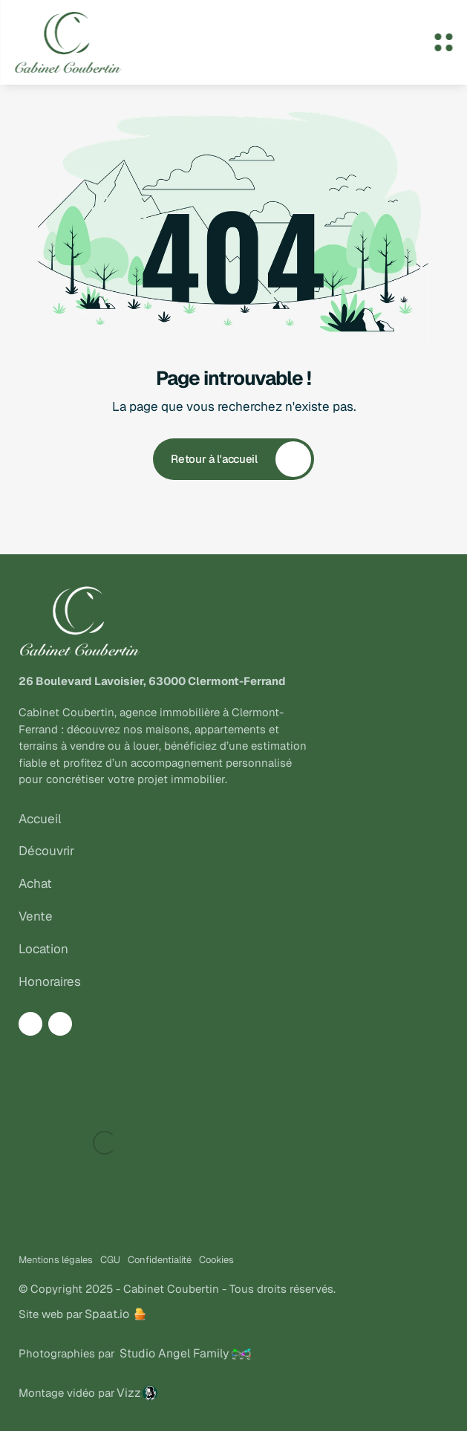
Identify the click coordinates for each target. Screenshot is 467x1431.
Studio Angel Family (174, 1353)
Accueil (40, 819)
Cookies (216, 1259)
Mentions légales (56, 1259)
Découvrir (46, 851)
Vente (36, 916)
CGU (110, 1259)
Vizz (129, 1393)
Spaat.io (107, 1314)
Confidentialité (160, 1259)
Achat (35, 883)
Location (43, 949)
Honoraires (50, 981)
